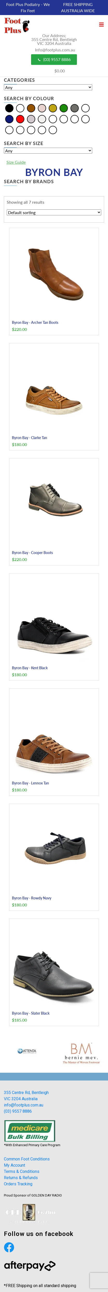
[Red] (20, 118)
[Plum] (31, 129)
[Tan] (42, 129)
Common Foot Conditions (27, 1159)
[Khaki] (85, 118)
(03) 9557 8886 (54, 59)
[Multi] (85, 107)
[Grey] (74, 107)
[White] (42, 118)
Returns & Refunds (21, 1177)
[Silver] (31, 118)
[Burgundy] (74, 118)
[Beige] (52, 118)
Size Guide (16, 162)
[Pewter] (20, 129)
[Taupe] (52, 129)
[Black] (9, 107)
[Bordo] (63, 118)
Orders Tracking (18, 1183)
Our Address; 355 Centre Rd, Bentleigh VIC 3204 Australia (54, 39)
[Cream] (42, 107)
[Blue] (20, 107)
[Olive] (9, 129)
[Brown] (31, 107)
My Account (14, 1165)
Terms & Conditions (21, 1171)
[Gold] (52, 107)
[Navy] (9, 118)
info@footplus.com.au (23, 1105)
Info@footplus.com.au (55, 49)
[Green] (63, 107)
